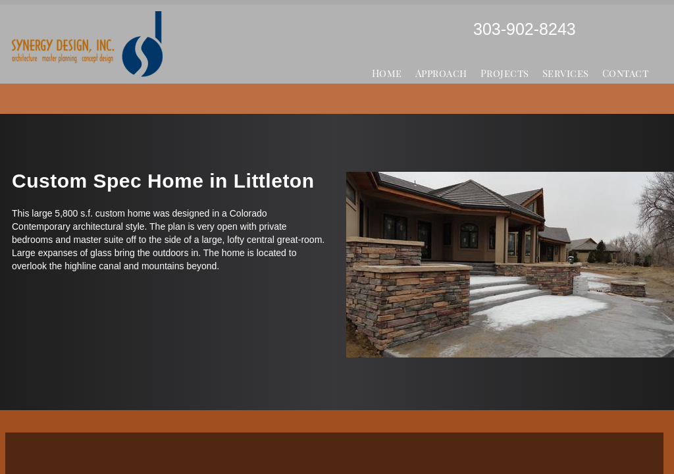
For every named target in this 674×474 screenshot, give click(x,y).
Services (565, 73)
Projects (504, 73)
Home (387, 73)
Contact (625, 73)
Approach (441, 73)
